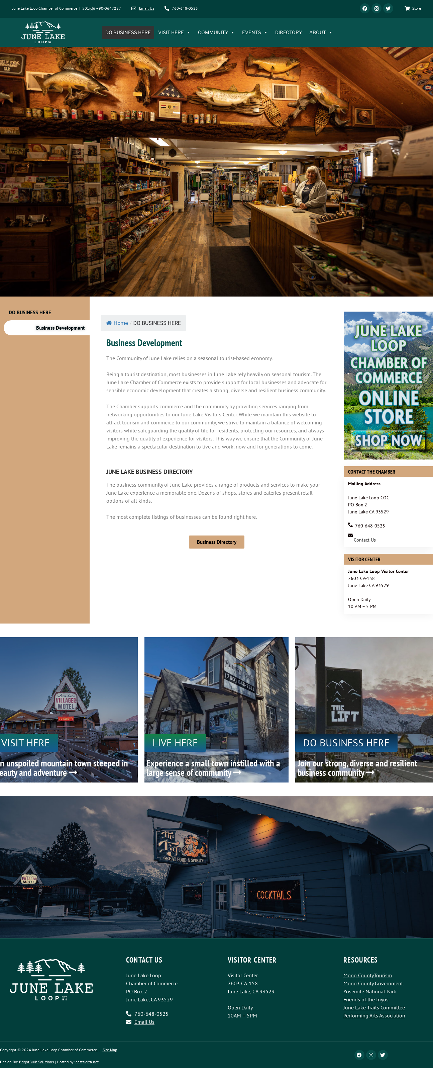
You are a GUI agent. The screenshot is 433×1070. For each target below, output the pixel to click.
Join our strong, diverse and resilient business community (357, 767)
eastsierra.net (87, 1061)
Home (117, 323)
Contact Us (365, 540)
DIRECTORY (288, 32)
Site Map (110, 1049)
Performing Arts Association (374, 1015)
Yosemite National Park (369, 991)
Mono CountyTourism (367, 975)
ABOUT (321, 32)
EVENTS (255, 32)
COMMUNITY (216, 32)
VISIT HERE (174, 32)
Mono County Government (373, 983)
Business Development (60, 328)
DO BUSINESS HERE (128, 32)
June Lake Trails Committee (374, 1007)
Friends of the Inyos (366, 999)
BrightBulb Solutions (36, 1061)
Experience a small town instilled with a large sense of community (213, 767)
